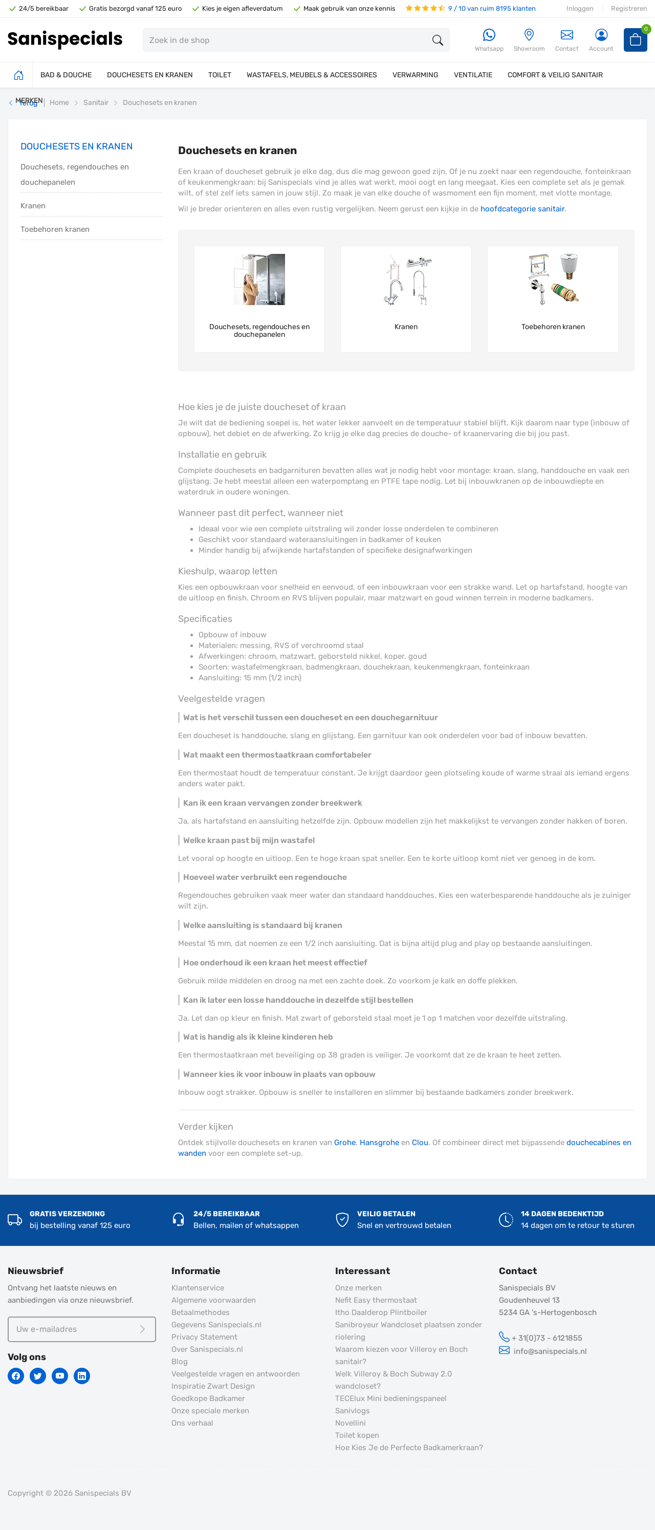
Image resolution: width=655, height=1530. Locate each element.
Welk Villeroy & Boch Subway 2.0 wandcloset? (393, 1380)
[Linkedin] (82, 1376)
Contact (567, 40)
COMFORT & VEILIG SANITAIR (555, 75)
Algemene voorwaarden (213, 1300)
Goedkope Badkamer (208, 1398)
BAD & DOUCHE (66, 75)
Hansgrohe (379, 1142)
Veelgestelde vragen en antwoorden (235, 1373)
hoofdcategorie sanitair (522, 208)
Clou (420, 1142)
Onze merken (358, 1287)
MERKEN (29, 100)
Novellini (350, 1423)
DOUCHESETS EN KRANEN (150, 75)
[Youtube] (60, 1376)
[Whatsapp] (489, 40)
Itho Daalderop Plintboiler (381, 1312)
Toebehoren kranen (55, 229)
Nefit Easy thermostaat (376, 1300)
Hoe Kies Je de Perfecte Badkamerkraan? (409, 1447)
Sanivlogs (352, 1410)
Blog (179, 1361)
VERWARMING (415, 75)
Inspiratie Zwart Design (213, 1386)
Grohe (345, 1142)
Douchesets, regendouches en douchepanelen (74, 174)
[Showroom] (529, 40)
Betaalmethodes (200, 1312)
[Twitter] (38, 1376)
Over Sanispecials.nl (207, 1349)
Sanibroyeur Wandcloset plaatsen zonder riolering (408, 1331)
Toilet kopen (357, 1435)
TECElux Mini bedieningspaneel (391, 1398)
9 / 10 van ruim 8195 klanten (471, 8)
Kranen (33, 205)
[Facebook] (16, 1376)
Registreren (629, 8)
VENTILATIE (473, 75)
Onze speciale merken (210, 1410)
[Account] (601, 40)
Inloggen (580, 8)
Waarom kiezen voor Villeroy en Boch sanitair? (401, 1355)
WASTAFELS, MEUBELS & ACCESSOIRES (312, 75)
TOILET (219, 75)
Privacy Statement (204, 1337)
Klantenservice (197, 1287)
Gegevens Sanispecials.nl (216, 1324)
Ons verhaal (192, 1423)
